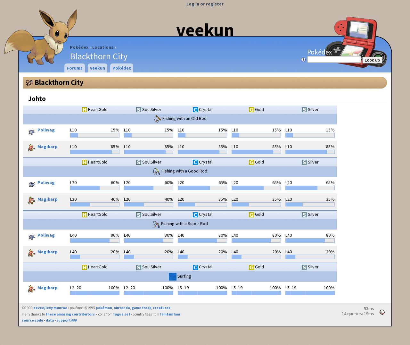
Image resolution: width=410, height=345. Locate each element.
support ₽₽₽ (66, 320)
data (50, 320)
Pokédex (79, 47)
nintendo (122, 308)
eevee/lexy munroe (50, 308)
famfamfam (170, 314)
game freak (141, 308)
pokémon (104, 308)
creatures (161, 308)
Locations (102, 47)
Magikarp (41, 147)
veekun (205, 30)
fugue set (121, 314)
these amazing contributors (70, 314)
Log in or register (205, 4)
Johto (37, 98)
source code (32, 320)
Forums (75, 68)
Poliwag (40, 130)
